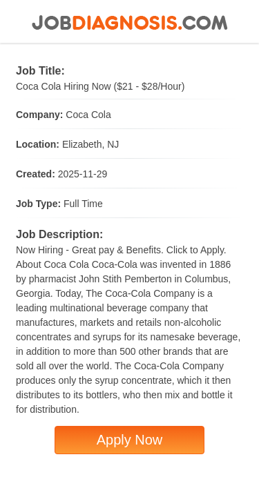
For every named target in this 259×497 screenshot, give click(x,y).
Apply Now (130, 439)
